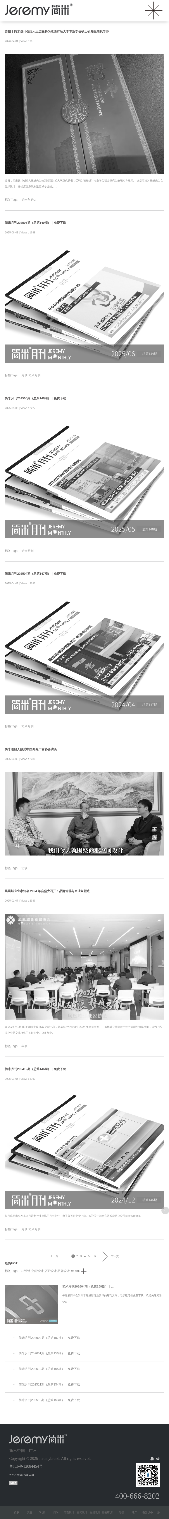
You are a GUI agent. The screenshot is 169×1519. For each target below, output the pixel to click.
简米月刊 (34, 375)
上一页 (54, 1256)
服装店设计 (110, 1512)
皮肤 (18, 1512)
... (92, 1256)
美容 (31, 1512)
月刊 (24, 375)
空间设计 (37, 1271)
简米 (57, 1512)
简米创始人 (29, 199)
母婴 (123, 1512)
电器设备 (149, 1512)
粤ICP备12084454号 (26, 1466)
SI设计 (25, 1271)
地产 (136, 1512)
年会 (24, 1046)
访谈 (24, 868)
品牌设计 (63, 1271)
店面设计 (50, 1271)
